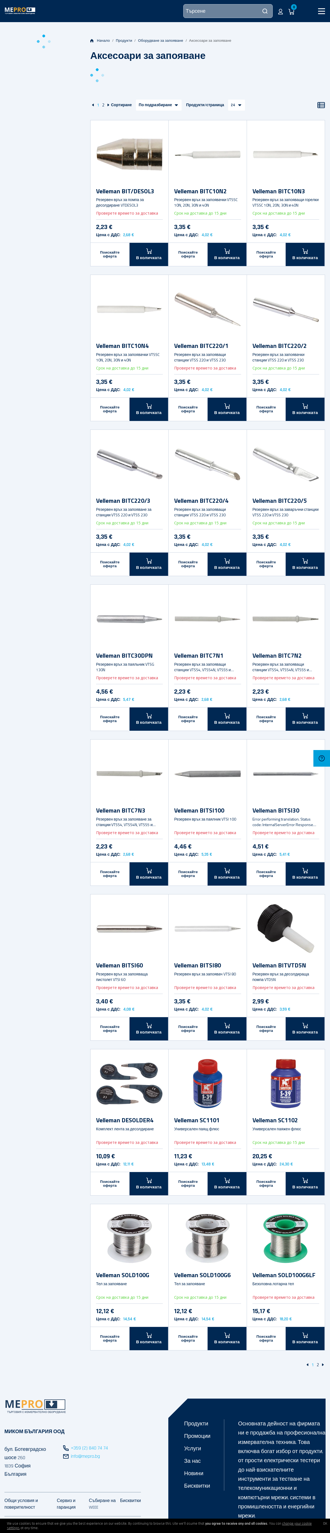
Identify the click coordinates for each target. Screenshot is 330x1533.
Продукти (124, 40)
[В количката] (149, 254)
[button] (280, 11)
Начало (100, 40)
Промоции (197, 1436)
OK (325, 1523)
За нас (192, 1461)
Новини (193, 1473)
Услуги (192, 1448)
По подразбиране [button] (155, 105)
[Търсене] (228, 11)
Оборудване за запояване (160, 40)
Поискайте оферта (110, 254)
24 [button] (233, 105)
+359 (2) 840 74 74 (89, 1448)
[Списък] (321, 105)
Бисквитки (197, 1486)
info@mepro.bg (85, 1456)
